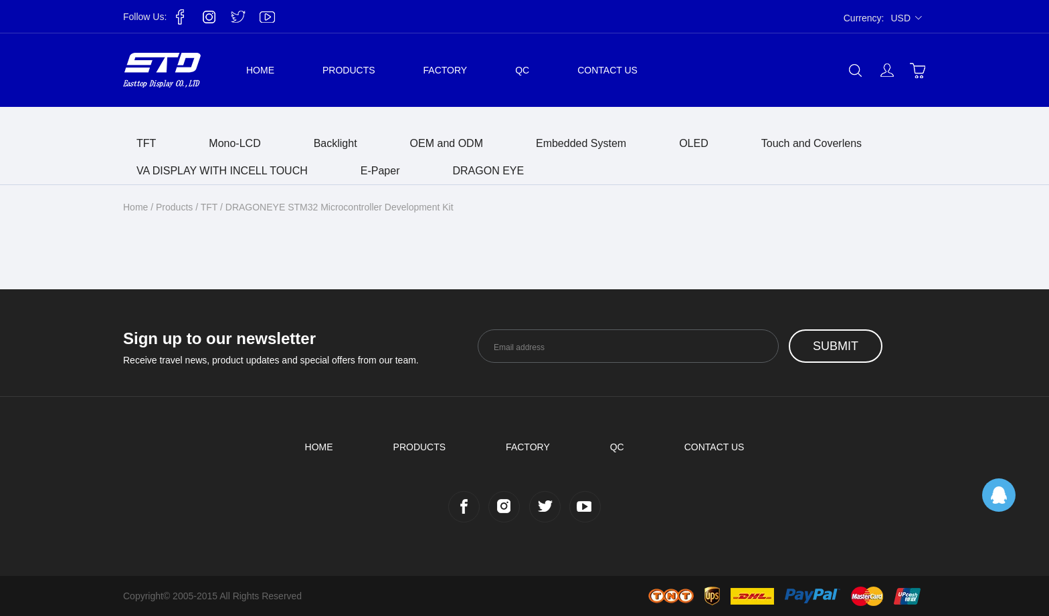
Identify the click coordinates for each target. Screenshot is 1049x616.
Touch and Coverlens (811, 143)
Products (348, 70)
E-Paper (380, 170)
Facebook (180, 16)
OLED (693, 143)
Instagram (209, 16)
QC (522, 70)
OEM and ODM (446, 143)
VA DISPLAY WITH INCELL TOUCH (222, 170)
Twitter (238, 16)
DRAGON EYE (488, 170)
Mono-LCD (234, 143)
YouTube (267, 16)
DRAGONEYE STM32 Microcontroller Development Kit (339, 207)
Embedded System (581, 143)
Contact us (607, 70)
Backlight (335, 143)
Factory (445, 70)
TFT (146, 143)
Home (260, 70)
